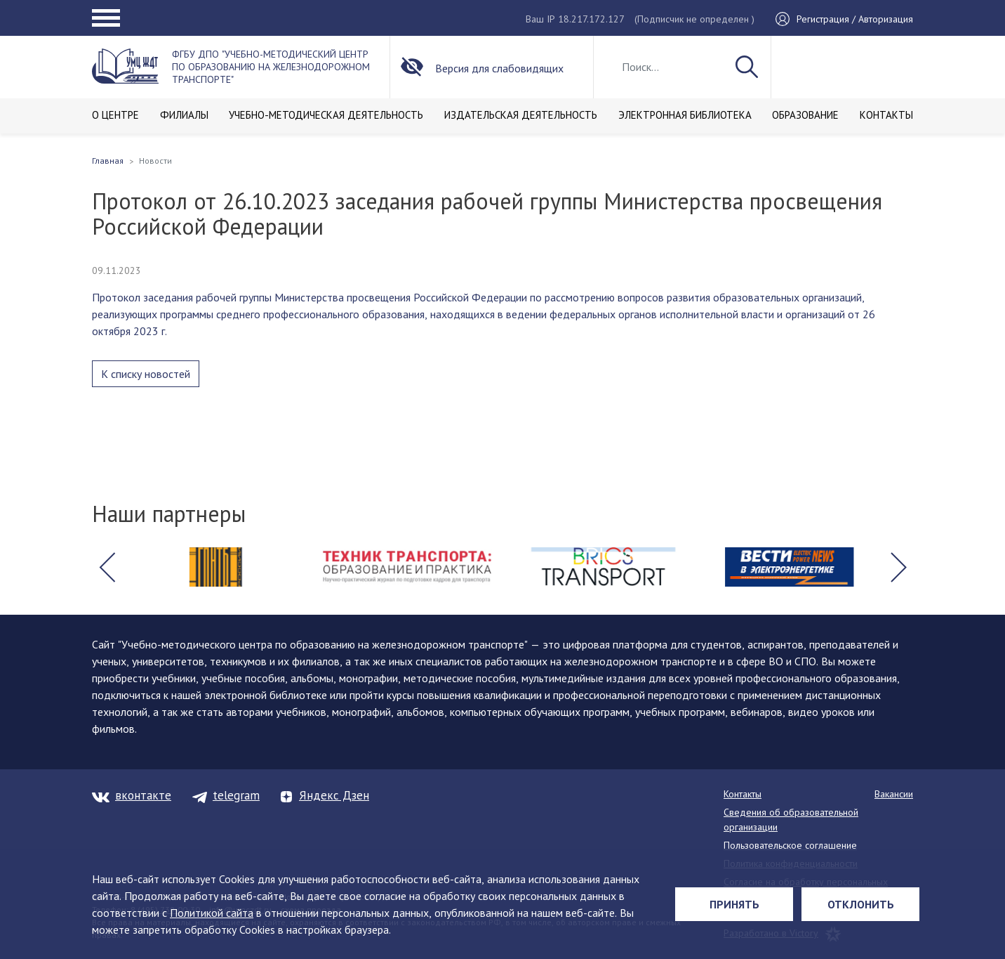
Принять (734, 904)
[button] (106, 567)
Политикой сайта (211, 913)
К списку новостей (145, 374)
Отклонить (860, 904)
